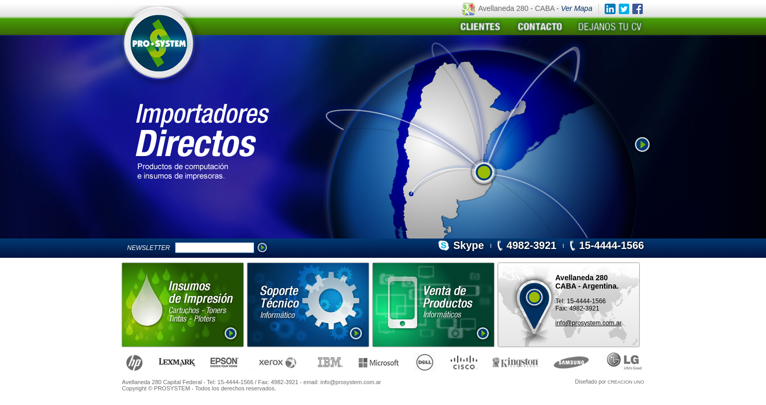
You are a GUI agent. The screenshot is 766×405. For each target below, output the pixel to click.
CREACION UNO (625, 382)
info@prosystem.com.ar (589, 323)
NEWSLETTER (150, 248)
